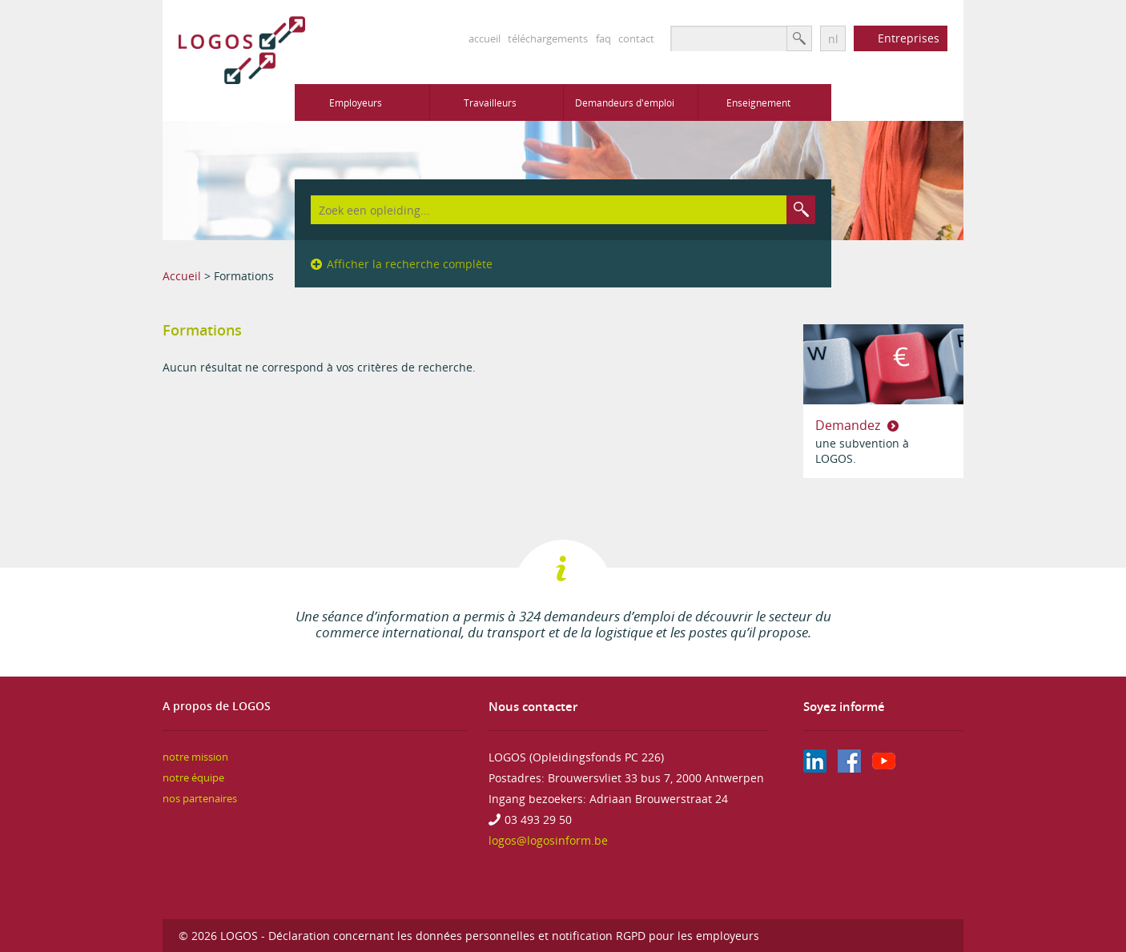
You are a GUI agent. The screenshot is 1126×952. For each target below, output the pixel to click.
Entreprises (908, 38)
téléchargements (548, 38)
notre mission (195, 757)
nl (833, 38)
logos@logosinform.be (548, 840)
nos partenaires (200, 798)
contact (636, 38)
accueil (484, 38)
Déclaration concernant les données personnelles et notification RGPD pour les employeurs (513, 935)
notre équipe (193, 778)
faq (603, 38)
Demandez (849, 425)
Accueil (182, 275)
